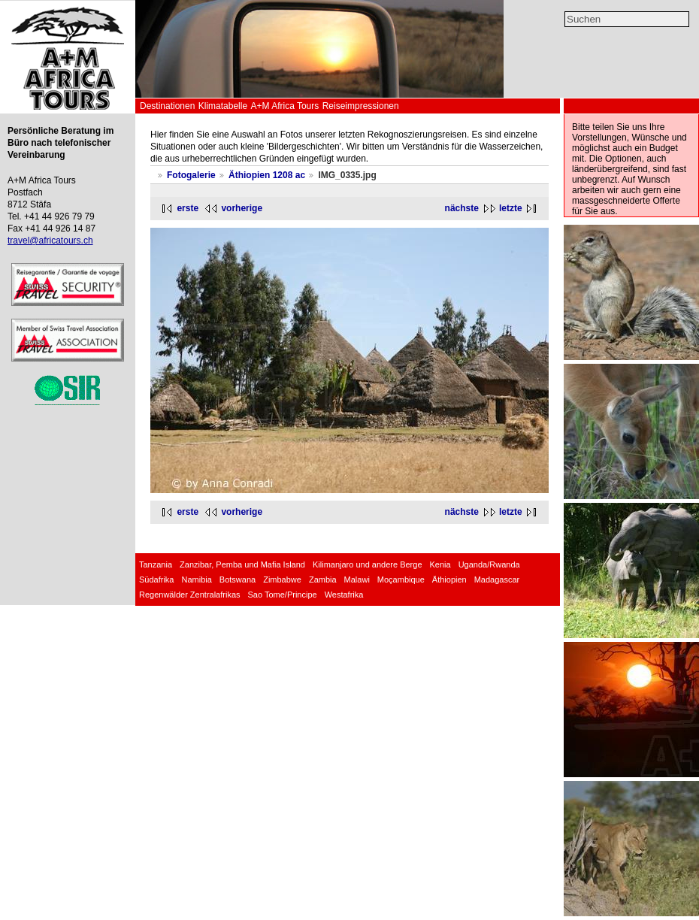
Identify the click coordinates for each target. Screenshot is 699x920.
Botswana (237, 579)
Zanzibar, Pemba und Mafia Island (242, 564)
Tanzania (155, 564)
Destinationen (167, 106)
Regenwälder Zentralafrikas (190, 594)
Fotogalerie (191, 175)
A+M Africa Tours (284, 106)
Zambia (323, 579)
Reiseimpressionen (360, 106)
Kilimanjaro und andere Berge (367, 564)
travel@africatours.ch (50, 240)
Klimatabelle (222, 106)
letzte (510, 208)
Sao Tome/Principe (282, 594)
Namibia (196, 579)
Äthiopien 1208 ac (266, 175)
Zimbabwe (282, 579)
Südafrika (156, 579)
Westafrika (344, 594)
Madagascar (497, 579)
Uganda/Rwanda (489, 564)
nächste (462, 208)
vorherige (241, 208)
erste (187, 208)
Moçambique (401, 579)
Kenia (440, 564)
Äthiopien (449, 579)
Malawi (357, 579)
